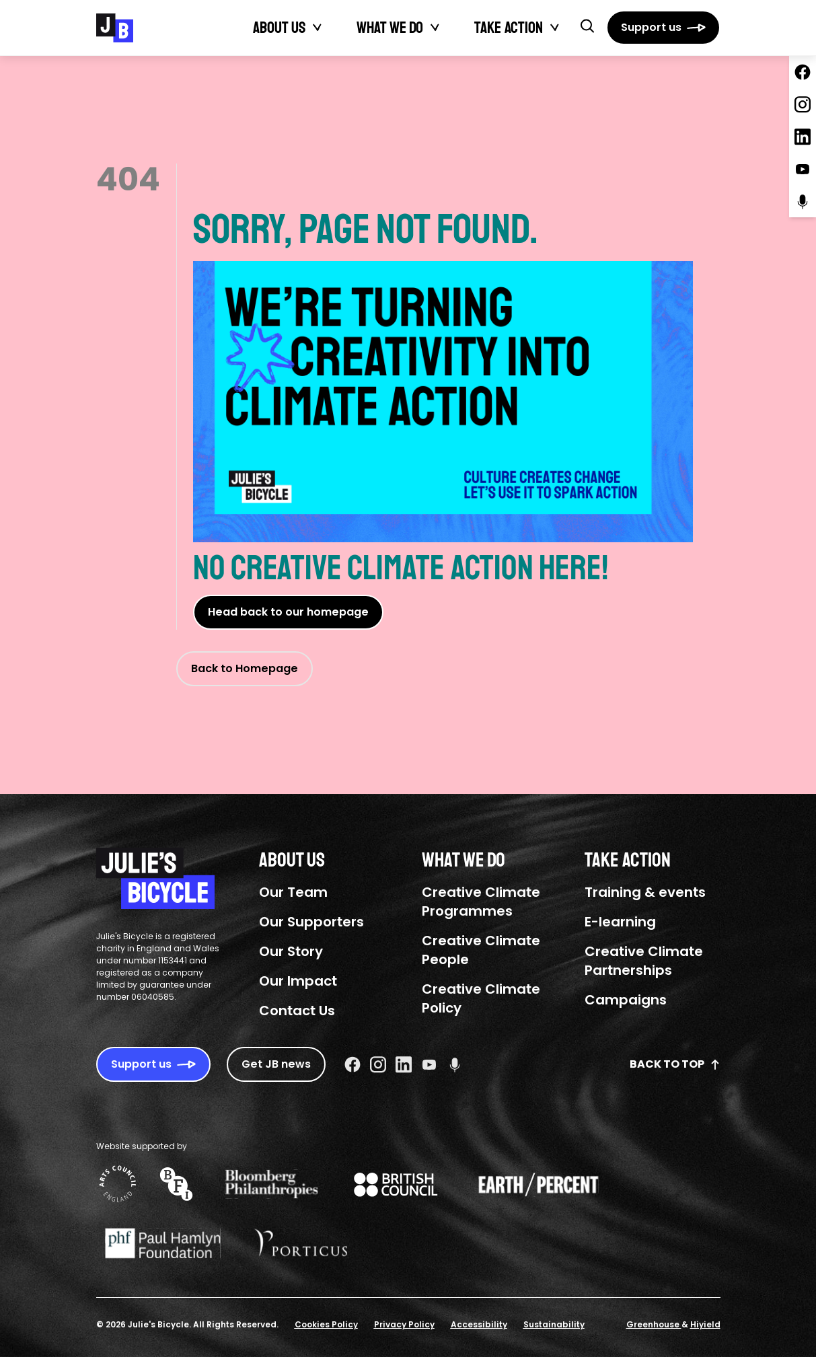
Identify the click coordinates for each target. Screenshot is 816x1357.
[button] (587, 25)
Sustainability (554, 1324)
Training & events (645, 892)
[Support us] (663, 27)
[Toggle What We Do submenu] (435, 27)
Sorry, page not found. (443, 372)
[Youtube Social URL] (429, 1064)
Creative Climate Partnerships (644, 961)
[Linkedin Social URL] (404, 1064)
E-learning (620, 921)
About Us (279, 27)
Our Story (291, 951)
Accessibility (479, 1324)
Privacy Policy (404, 1324)
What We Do (390, 27)
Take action (508, 27)
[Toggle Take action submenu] (555, 27)
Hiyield (705, 1324)
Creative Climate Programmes (481, 901)
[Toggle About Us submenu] (317, 27)
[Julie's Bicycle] (114, 27)
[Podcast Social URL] (455, 1064)
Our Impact (298, 980)
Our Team (293, 892)
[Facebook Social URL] (352, 1064)
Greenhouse (653, 1324)
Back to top (675, 1064)
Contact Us (297, 1010)
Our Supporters (311, 921)
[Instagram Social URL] (378, 1064)
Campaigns (626, 999)
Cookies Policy (326, 1324)
